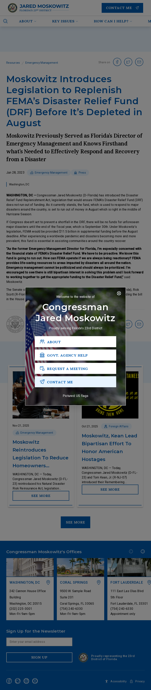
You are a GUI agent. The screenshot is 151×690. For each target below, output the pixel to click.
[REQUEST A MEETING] (75, 368)
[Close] (119, 293)
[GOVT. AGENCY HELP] (75, 355)
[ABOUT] (75, 341)
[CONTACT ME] (75, 381)
